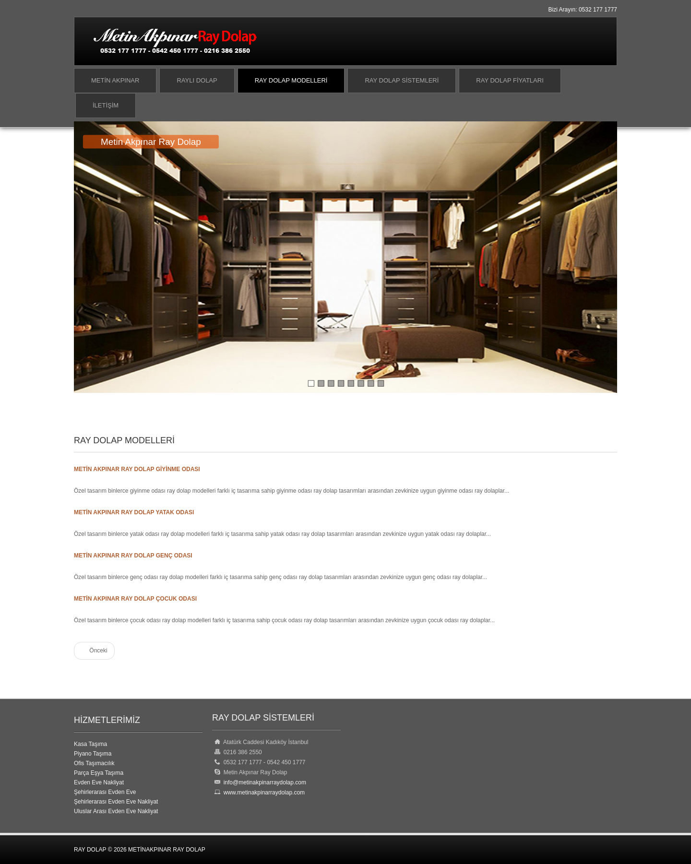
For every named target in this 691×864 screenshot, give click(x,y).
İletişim (106, 105)
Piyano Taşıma (93, 753)
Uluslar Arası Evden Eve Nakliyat (116, 811)
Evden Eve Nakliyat (99, 782)
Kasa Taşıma (90, 744)
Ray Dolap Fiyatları (509, 80)
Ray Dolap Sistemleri (402, 80)
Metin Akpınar (115, 80)
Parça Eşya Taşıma (98, 772)
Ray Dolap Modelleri (291, 80)
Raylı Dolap (197, 80)
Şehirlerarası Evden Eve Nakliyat (116, 801)
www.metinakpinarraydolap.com (262, 792)
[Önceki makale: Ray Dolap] (94, 651)
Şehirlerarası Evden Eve (105, 792)
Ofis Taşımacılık (94, 763)
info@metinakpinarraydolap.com (265, 782)
